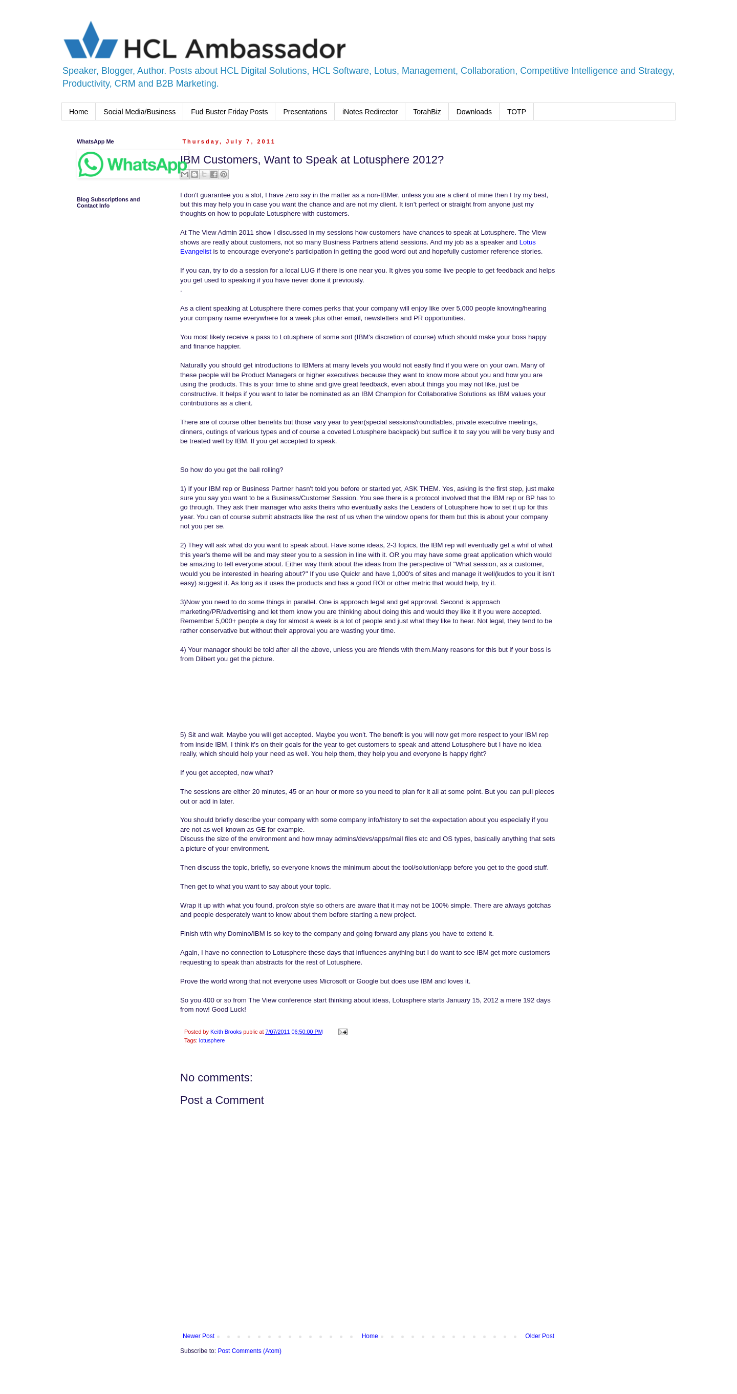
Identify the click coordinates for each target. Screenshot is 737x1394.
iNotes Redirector (370, 112)
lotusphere (212, 1040)
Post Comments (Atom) (249, 1351)
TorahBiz (427, 112)
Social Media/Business (139, 112)
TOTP (516, 112)
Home (78, 112)
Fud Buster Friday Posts (229, 112)
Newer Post (198, 1336)
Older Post (539, 1336)
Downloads (474, 112)
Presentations (305, 112)
